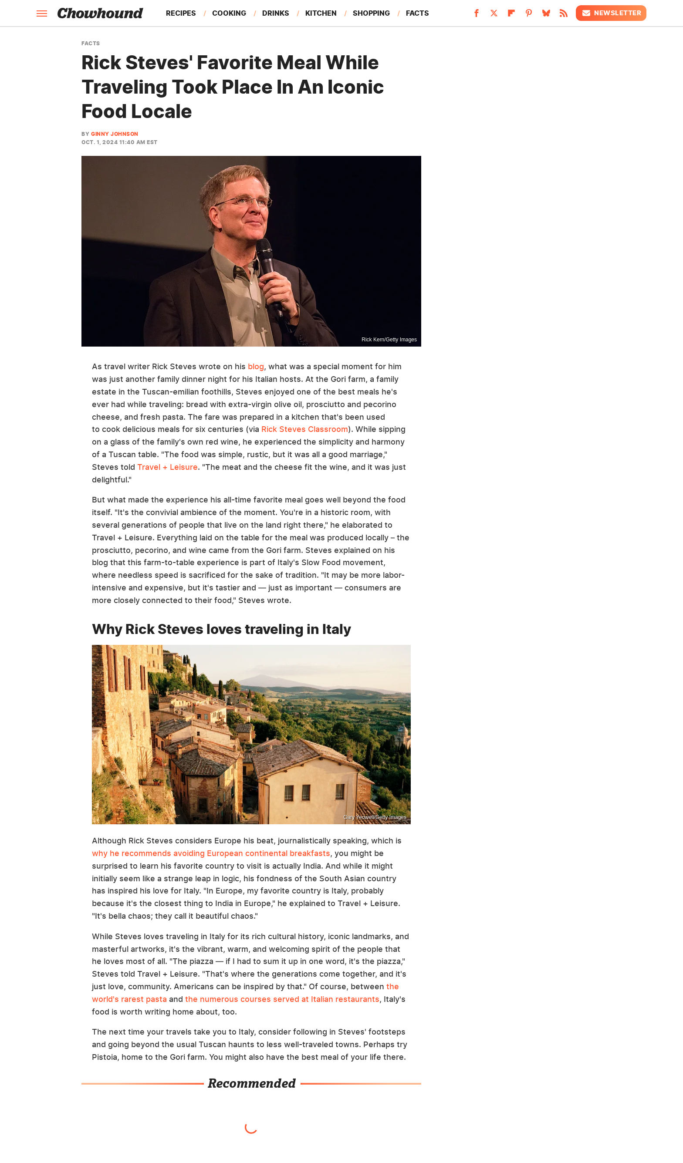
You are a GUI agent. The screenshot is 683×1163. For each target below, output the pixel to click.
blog (256, 366)
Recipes (181, 13)
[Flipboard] (511, 15)
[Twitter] (494, 15)
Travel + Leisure (167, 467)
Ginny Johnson (115, 134)
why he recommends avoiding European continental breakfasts (211, 853)
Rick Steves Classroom (304, 429)
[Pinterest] (529, 15)
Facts (417, 13)
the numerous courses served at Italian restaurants (282, 999)
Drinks (275, 13)
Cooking (229, 13)
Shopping (371, 13)
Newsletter (611, 13)
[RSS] (563, 15)
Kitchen (321, 13)
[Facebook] (476, 15)
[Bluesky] (546, 15)
